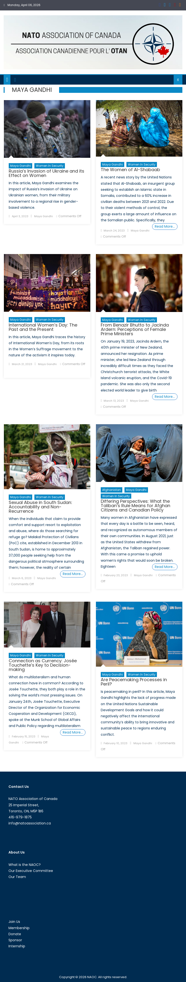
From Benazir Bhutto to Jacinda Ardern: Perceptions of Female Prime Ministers (135, 329)
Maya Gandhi (20, 166)
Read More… (165, 226)
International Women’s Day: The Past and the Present (43, 327)
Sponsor (15, 940)
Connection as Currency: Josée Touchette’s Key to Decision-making (43, 665)
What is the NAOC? (24, 864)
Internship (16, 946)
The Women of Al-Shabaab (130, 170)
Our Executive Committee (30, 870)
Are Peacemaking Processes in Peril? (134, 682)
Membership (19, 928)
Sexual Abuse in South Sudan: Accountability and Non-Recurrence (40, 506)
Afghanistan (111, 490)
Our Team (17, 876)
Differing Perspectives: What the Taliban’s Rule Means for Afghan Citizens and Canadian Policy (135, 505)
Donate (14, 934)
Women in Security (49, 166)
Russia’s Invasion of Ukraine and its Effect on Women (46, 173)
